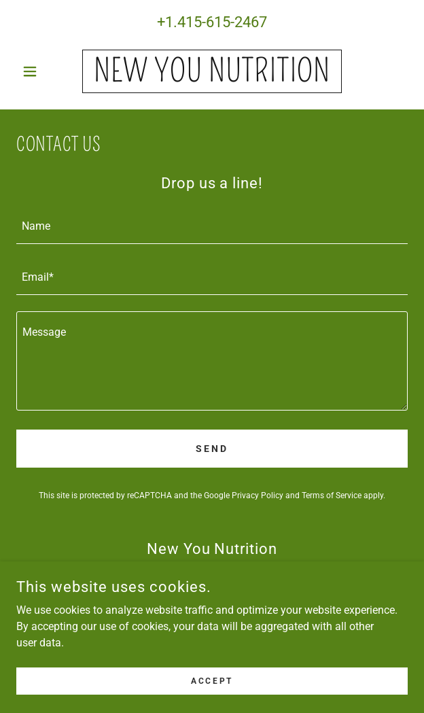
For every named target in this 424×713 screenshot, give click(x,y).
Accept (211, 680)
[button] (45, 71)
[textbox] (212, 226)
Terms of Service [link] (331, 495)
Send (212, 448)
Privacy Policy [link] (257, 495)
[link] (212, 71)
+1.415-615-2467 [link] (212, 22)
